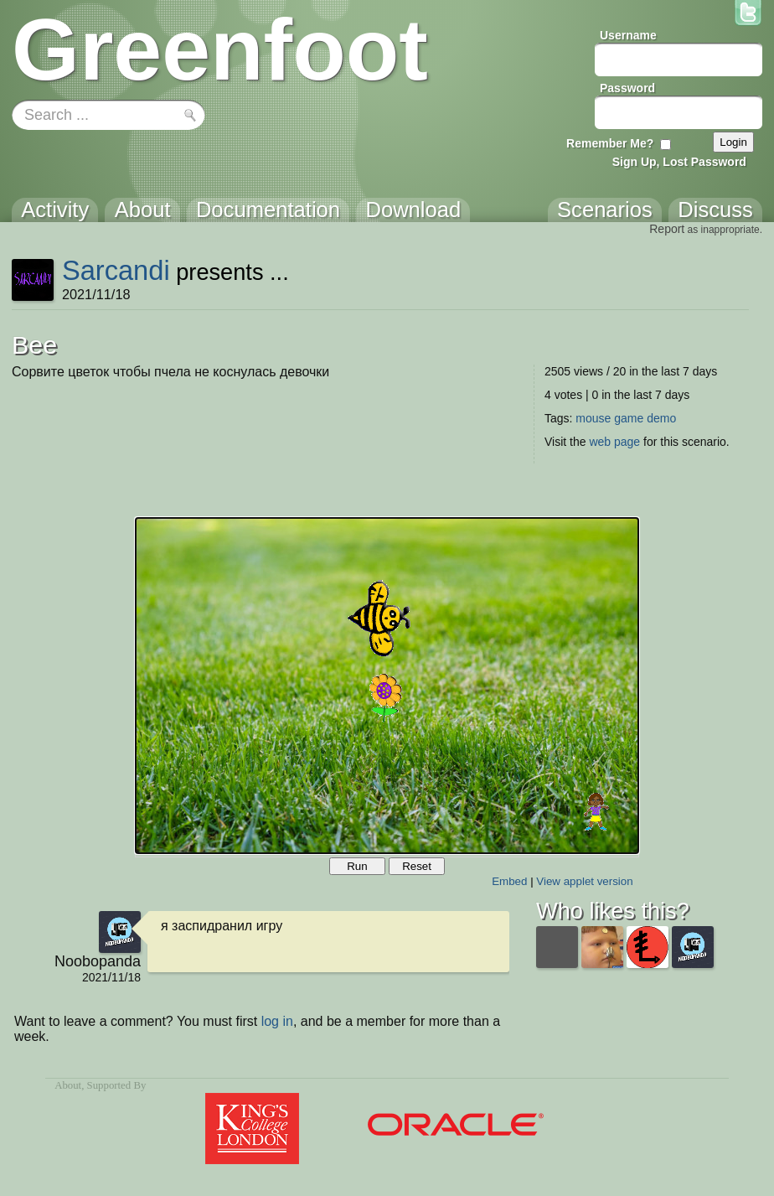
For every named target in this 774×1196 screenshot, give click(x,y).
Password (627, 88)
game (628, 418)
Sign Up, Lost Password (679, 161)
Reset (416, 866)
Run (357, 866)
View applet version (584, 881)
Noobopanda (97, 961)
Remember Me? (609, 143)
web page (614, 441)
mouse (593, 418)
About (67, 1085)
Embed (509, 881)
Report (666, 229)
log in (277, 1021)
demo (661, 418)
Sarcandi (116, 270)
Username (628, 35)
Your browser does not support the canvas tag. (387, 685)
